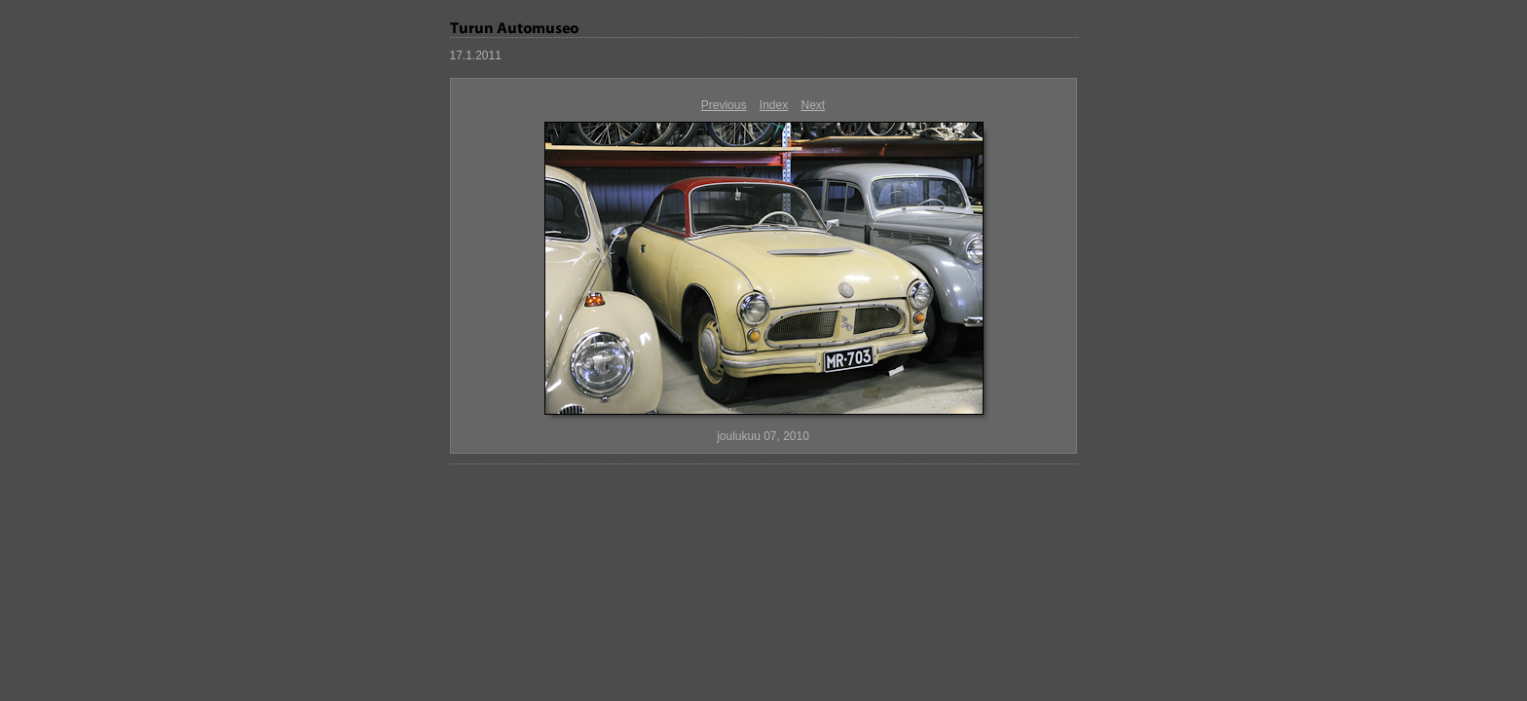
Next (813, 105)
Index (774, 105)
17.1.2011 (476, 55)
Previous (724, 105)
